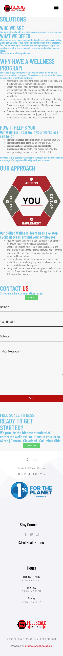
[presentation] (31, 385)
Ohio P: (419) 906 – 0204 (31, 473)
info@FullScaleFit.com (31, 468)
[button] (56, 8)
